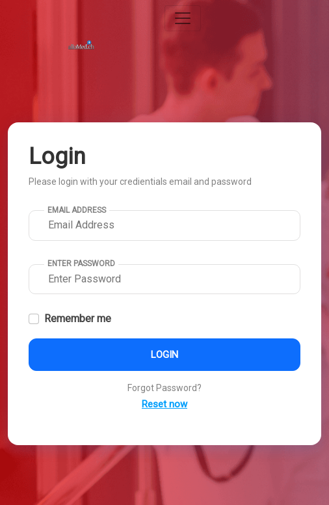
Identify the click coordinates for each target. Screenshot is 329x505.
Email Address (76, 210)
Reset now (164, 404)
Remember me (77, 318)
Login (164, 355)
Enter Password (81, 263)
